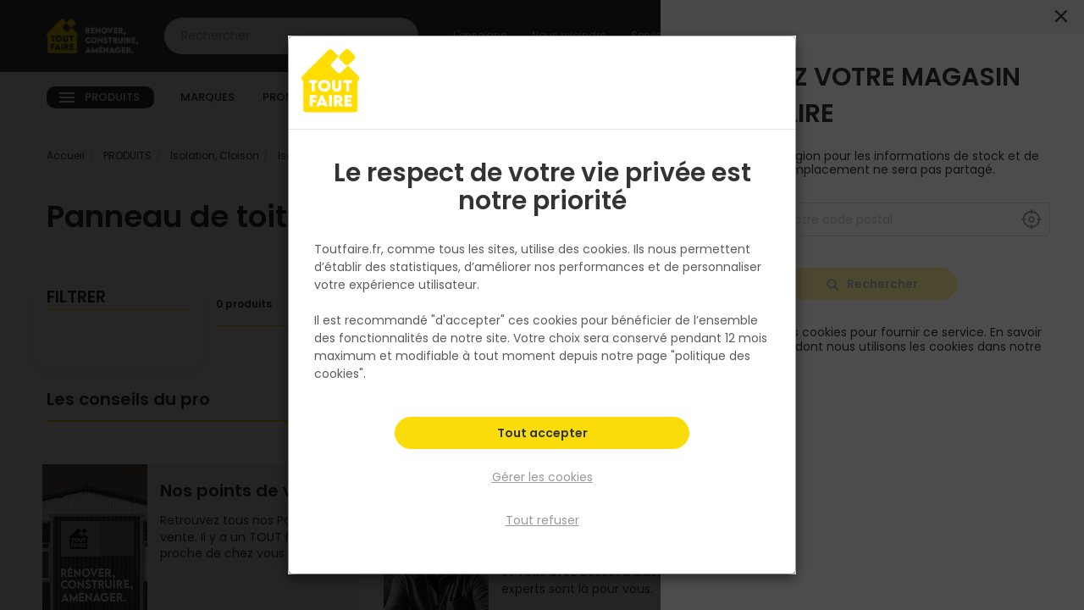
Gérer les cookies (542, 477)
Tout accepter (542, 437)
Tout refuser (542, 519)
